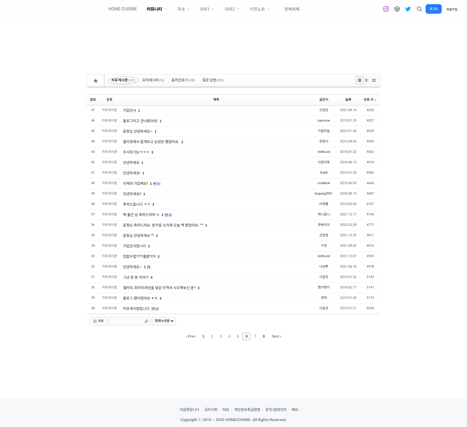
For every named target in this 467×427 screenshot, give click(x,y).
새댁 (324, 298)
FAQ (225, 410)
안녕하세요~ (133, 267)
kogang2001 (324, 193)
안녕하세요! (132, 173)
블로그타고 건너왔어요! (140, 121)
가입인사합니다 (135, 246)
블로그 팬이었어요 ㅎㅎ (140, 298)
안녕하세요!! (132, 194)
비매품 (323, 204)
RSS (295, 410)
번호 (93, 100)
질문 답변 (213, 80)
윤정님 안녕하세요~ (138, 131)
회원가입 (451, 9)
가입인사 (130, 110)
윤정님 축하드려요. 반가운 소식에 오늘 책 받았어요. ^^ (163, 225)
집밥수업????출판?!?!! (140, 256)
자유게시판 (123, 80)
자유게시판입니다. (137, 309)
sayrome (323, 120)
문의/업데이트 (276, 410)
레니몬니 (324, 214)
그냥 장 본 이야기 (136, 277)
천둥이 (323, 141)
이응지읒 (324, 162)
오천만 (323, 110)
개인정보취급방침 (247, 410)
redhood (324, 152)
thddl (324, 173)
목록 (98, 321)
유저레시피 (153, 80)
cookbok (323, 183)
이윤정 (323, 277)
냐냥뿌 (323, 266)
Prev (190, 336)
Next (276, 336)
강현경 (323, 235)
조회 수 (370, 100)
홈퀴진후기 (183, 80)
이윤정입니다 (189, 410)
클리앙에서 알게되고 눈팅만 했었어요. (151, 142)
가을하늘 (324, 131)
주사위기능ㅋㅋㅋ (136, 152)
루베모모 (324, 225)
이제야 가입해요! (136, 183)
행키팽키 (324, 287)
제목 (216, 100)
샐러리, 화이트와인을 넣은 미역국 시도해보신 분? (160, 288)
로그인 (433, 8)
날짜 (348, 100)
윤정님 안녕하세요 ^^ (139, 236)
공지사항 (210, 410)
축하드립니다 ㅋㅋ (137, 204)
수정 (324, 246)
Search (146, 321)
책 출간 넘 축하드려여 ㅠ (141, 215)
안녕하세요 (131, 163)
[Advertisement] (233, 36)
